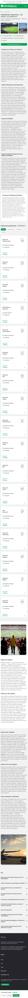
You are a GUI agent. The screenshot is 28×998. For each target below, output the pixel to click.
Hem (2, 959)
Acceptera (16, 995)
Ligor (2, 967)
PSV (25, 747)
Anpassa (4, 995)
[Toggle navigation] (25, 6)
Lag (2, 963)
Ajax (24, 735)
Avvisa (9, 995)
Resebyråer (4, 971)
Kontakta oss (5, 984)
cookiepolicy (15, 992)
